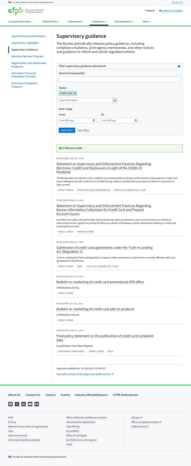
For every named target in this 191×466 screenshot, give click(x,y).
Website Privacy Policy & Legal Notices (28, 426)
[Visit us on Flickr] (36, 404)
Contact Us (33, 395)
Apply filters (67, 130)
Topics (63, 88)
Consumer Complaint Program (24, 85)
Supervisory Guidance (24, 50)
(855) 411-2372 (177, 2)
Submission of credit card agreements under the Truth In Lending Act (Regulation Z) (104, 249)
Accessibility (72, 431)
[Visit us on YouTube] (30, 404)
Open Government (17, 435)
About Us (14, 395)
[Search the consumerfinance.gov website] (149, 11)
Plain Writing (73, 426)
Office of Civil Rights (76, 435)
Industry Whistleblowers (91, 395)
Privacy (12, 422)
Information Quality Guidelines (24, 440)
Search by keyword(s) (72, 73)
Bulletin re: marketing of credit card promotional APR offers (100, 281)
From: (62, 114)
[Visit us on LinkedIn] (23, 404)
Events (65, 395)
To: (102, 114)
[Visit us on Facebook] (10, 404)
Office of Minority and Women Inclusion (86, 417)
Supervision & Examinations (28, 36)
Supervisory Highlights (25, 43)
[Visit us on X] (17, 404)
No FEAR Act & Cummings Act (81, 440)
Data (10, 431)
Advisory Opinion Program (27, 56)
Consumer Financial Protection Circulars (23, 75)
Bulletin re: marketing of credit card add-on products (95, 309)
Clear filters (83, 130)
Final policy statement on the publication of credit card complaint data (105, 338)
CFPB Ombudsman (125, 395)
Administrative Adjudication (80, 422)
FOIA (10, 417)
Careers (50, 395)
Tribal (69, 444)
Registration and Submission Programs (29, 65)
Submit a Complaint (171, 11)
